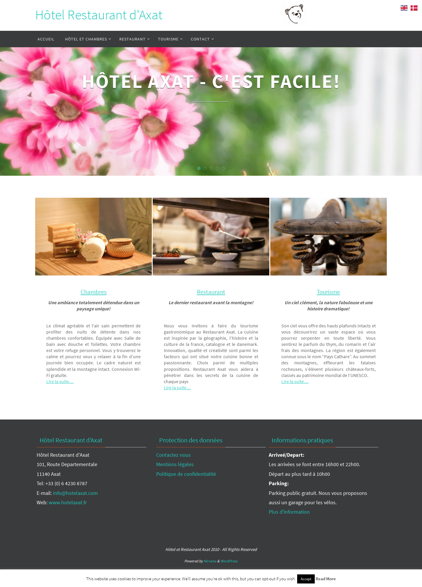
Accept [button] (306, 578)
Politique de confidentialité (186, 473)
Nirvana (210, 561)
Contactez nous (173, 454)
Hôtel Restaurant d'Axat (98, 14)
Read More (326, 578)
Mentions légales (175, 464)
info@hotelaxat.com (75, 492)
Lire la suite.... (60, 381)
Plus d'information (289, 511)
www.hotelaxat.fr (68, 502)
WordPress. (229, 561)
